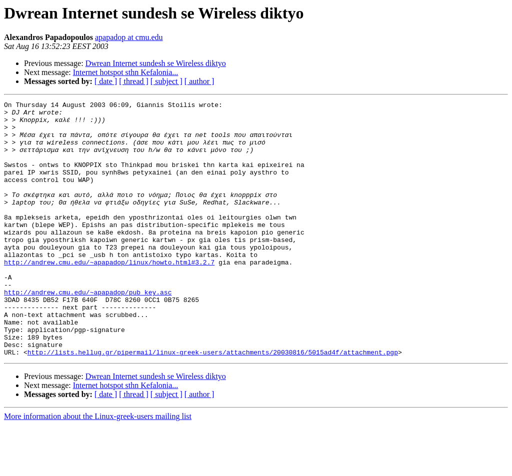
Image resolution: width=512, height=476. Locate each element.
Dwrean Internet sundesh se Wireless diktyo (156, 63)
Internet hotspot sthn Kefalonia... (125, 72)
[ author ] (199, 81)
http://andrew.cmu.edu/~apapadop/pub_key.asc (88, 331)
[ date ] (105, 81)
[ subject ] (166, 81)
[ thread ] (133, 81)
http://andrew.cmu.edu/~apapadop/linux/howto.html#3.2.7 (109, 295)
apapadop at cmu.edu (129, 37)
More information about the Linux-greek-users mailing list (98, 467)
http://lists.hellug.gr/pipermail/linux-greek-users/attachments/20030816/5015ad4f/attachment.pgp (213, 403)
